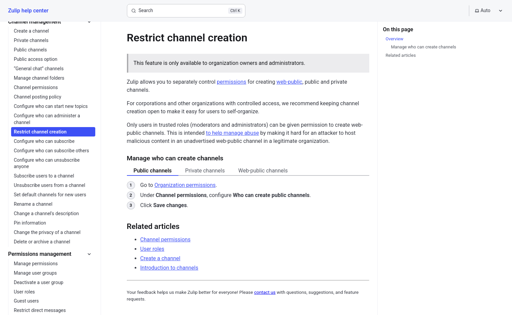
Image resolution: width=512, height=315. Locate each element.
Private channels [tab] (205, 170)
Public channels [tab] (153, 170)
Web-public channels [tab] (263, 170)
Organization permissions (185, 185)
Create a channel (160, 258)
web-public (289, 82)
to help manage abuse (232, 133)
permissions (231, 82)
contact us (265, 292)
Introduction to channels (169, 268)
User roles (152, 249)
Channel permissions (165, 239)
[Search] (186, 10)
